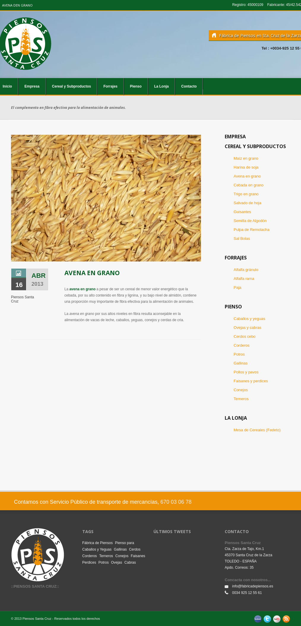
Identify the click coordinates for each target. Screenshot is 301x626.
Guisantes (242, 212)
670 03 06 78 (175, 502)
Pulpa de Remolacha (252, 229)
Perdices (89, 562)
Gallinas (241, 363)
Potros (239, 354)
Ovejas (116, 562)
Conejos (241, 390)
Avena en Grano (92, 273)
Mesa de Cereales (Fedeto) (257, 430)
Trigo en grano (246, 194)
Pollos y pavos (246, 372)
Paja (237, 287)
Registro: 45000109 (247, 5)
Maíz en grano (246, 158)
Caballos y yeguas (249, 318)
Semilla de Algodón (250, 220)
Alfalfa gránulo (246, 269)
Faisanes (138, 556)
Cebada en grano (248, 185)
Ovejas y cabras (247, 327)
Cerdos (135, 549)
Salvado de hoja (247, 203)
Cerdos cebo (245, 336)
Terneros (241, 399)
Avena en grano (247, 176)
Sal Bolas (242, 238)
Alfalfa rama (244, 278)
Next (195, 193)
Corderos (241, 345)
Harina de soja (246, 167)
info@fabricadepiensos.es (252, 586)
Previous (17, 193)
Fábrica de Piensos (97, 543)
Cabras (130, 562)
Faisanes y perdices (251, 381)
